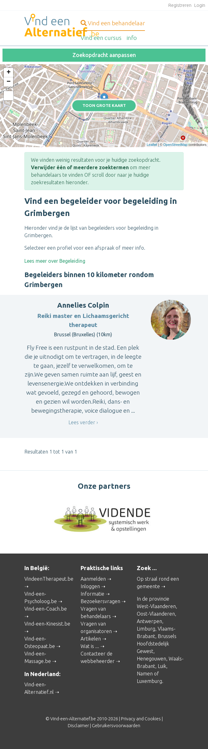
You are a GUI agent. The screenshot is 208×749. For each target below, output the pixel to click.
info (131, 37)
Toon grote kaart (104, 105)
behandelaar (113, 23)
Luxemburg (149, 681)
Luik (162, 666)
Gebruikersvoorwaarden (116, 725)
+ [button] (9, 72)
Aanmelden (93, 579)
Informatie (92, 594)
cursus (101, 37)
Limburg (146, 628)
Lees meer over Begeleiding (54, 261)
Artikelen (91, 638)
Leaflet (152, 144)
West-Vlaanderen (156, 606)
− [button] (9, 82)
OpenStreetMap (175, 144)
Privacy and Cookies (141, 718)
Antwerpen (149, 621)
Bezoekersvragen (100, 601)
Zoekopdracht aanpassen (104, 55)
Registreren (179, 5)
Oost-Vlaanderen (156, 614)
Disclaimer (78, 725)
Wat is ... (90, 646)
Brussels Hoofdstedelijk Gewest (156, 643)
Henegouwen (151, 658)
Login (199, 5)
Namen (145, 673)
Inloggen (90, 586)
